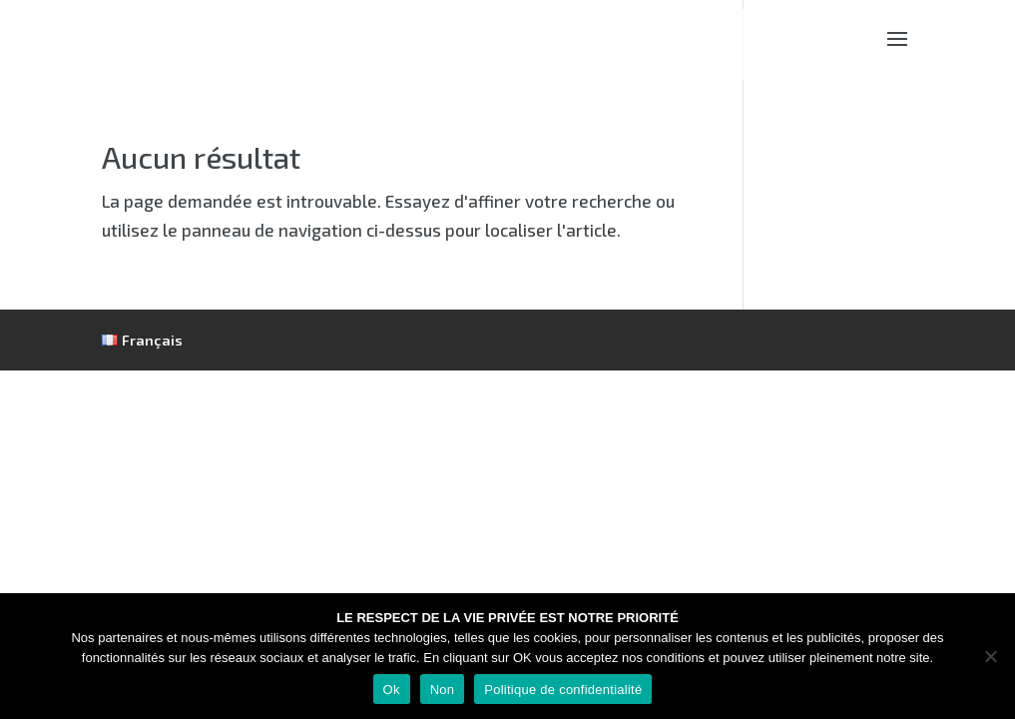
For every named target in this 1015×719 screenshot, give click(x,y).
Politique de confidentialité (563, 689)
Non (442, 689)
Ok (391, 689)
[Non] (990, 656)
